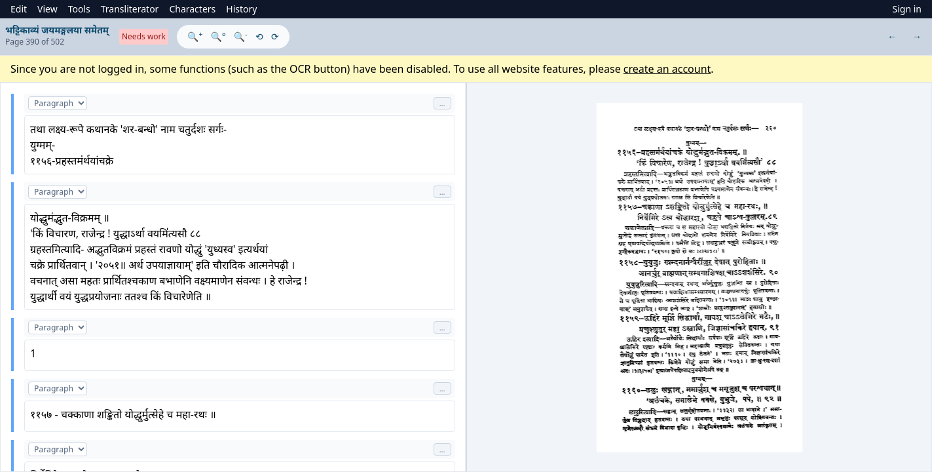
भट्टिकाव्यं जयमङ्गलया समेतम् (57, 30)
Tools (79, 9)
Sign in (907, 9)
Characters (192, 9)
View (47, 9)
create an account (667, 69)
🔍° (217, 36)
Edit (18, 9)
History (241, 9)
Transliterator (130, 9)
